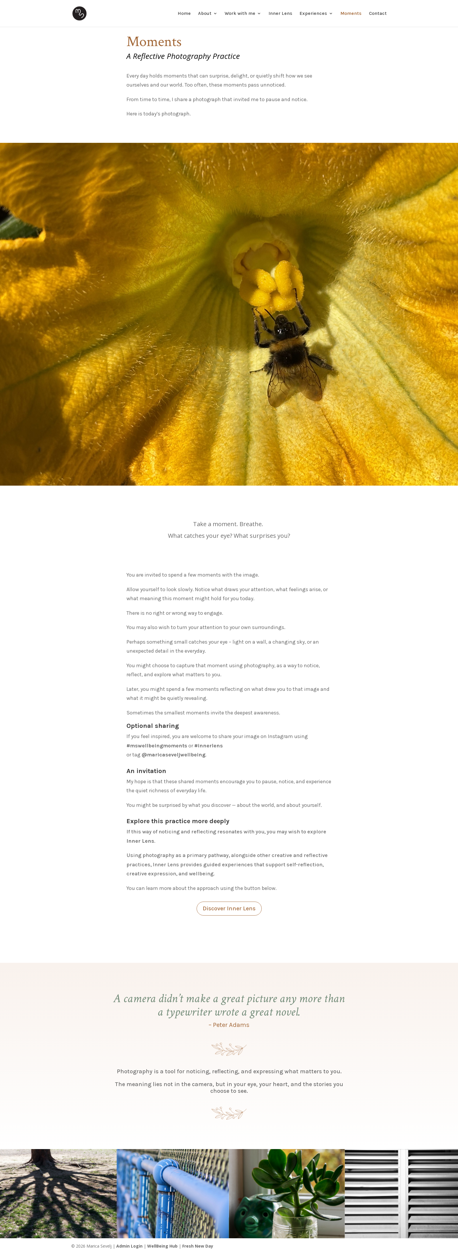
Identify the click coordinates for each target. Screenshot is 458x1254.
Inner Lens (280, 13)
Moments (351, 13)
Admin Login (129, 1246)
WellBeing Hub (162, 1246)
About (204, 13)
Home (184, 13)
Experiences (313, 13)
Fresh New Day (197, 1246)
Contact (378, 13)
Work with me (240, 13)
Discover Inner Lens (229, 908)
